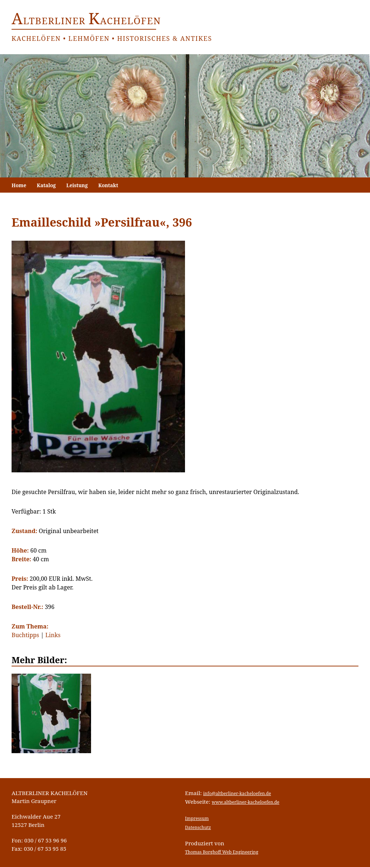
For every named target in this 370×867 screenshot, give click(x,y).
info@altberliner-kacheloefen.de (237, 793)
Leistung (77, 185)
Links (53, 635)
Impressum (197, 818)
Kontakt (108, 185)
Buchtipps (25, 635)
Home (19, 185)
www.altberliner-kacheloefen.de (245, 802)
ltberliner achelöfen (86, 20)
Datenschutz (198, 827)
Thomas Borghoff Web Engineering (221, 852)
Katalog (46, 185)
